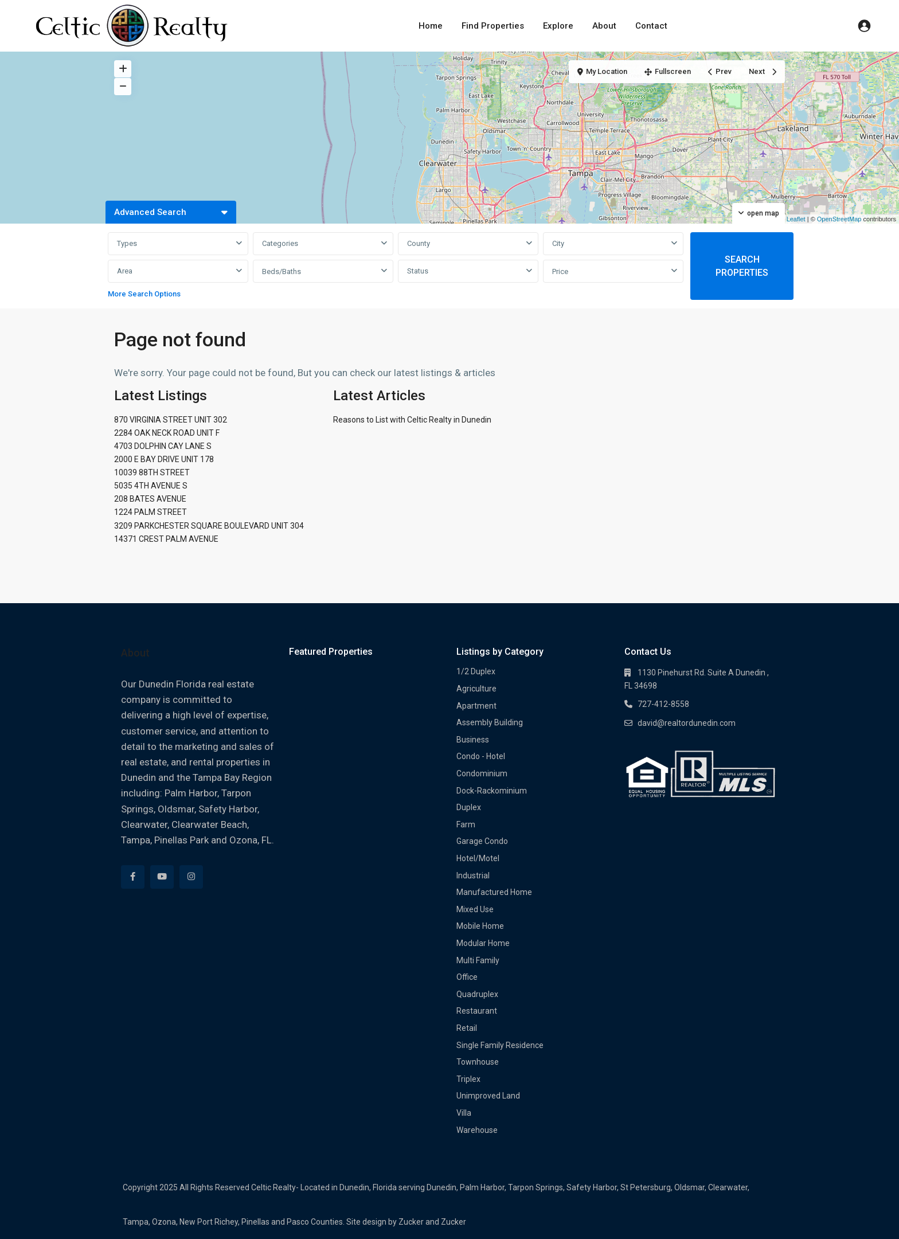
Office (467, 977)
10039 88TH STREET (152, 472)
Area (124, 271)
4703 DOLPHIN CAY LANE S (163, 446)
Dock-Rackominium (491, 790)
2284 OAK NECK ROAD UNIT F (167, 432)
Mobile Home (480, 926)
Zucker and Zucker (432, 1221)
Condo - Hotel (480, 756)
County (418, 243)
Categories (280, 243)
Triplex (468, 1079)
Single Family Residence (500, 1045)
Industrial (473, 875)
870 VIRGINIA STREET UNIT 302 (170, 419)
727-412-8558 (663, 704)
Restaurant (476, 1010)
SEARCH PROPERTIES (742, 266)
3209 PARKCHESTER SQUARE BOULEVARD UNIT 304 (209, 525)
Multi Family (477, 960)
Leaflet (792, 219)
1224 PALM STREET (150, 512)
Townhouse (477, 1061)
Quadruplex (477, 994)
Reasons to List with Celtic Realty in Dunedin (412, 419)
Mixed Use (475, 909)
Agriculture (476, 688)
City (558, 243)
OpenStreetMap (839, 219)
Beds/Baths (281, 271)
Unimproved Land (488, 1095)
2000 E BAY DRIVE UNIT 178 (164, 459)
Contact (651, 26)
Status (417, 271)
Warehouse (477, 1130)
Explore (558, 26)
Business (472, 739)
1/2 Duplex (475, 671)
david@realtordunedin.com (687, 723)
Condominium (481, 773)
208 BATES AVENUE (150, 498)
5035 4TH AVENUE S (150, 485)
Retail (466, 1028)
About (604, 26)
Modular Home (483, 943)
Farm (465, 824)
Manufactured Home (494, 892)
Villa (463, 1112)
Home (431, 26)
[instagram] (191, 877)
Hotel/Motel (477, 858)
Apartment (476, 705)
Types (127, 243)
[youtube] (162, 877)
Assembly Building (489, 722)
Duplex (468, 807)
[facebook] (132, 877)
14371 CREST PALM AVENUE (166, 539)
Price (560, 271)
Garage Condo (482, 841)
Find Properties (493, 26)
